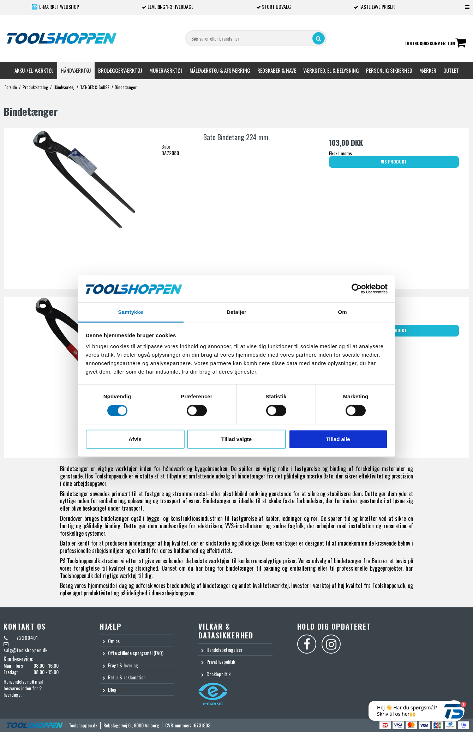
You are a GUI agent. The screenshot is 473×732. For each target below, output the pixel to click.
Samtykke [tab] (130, 312)
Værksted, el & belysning (331, 70)
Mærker (427, 70)
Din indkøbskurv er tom (435, 43)
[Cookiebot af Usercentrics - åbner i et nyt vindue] (357, 289)
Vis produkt (394, 161)
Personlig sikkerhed (389, 70)
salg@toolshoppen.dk (26, 650)
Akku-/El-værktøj (34, 70)
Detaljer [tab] (236, 312)
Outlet (451, 70)
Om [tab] (342, 312)
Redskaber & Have (276, 70)
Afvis (135, 439)
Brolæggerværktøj (120, 70)
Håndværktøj (76, 70)
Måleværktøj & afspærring (220, 70)
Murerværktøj (165, 70)
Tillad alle (338, 439)
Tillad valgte (236, 439)
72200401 (26, 637)
